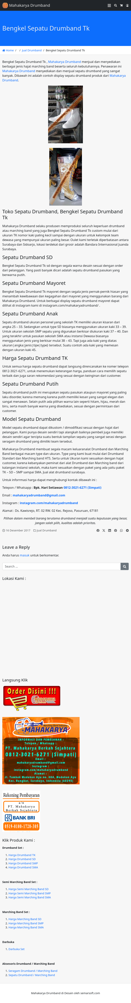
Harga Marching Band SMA (26, 927)
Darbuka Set (17, 949)
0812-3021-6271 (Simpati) (82, 487)
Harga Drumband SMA (23, 867)
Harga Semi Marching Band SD (28, 889)
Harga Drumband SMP (23, 863)
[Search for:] (61, 566)
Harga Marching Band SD (25, 919)
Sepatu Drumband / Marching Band (32, 975)
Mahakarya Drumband (64, 62)
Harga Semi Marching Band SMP (30, 893)
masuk (24, 555)
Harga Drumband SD (22, 859)
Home (8, 50)
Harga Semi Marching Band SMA (30, 897)
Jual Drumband (32, 50)
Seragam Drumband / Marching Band (33, 971)
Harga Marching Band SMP (26, 923)
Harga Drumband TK (22, 855)
